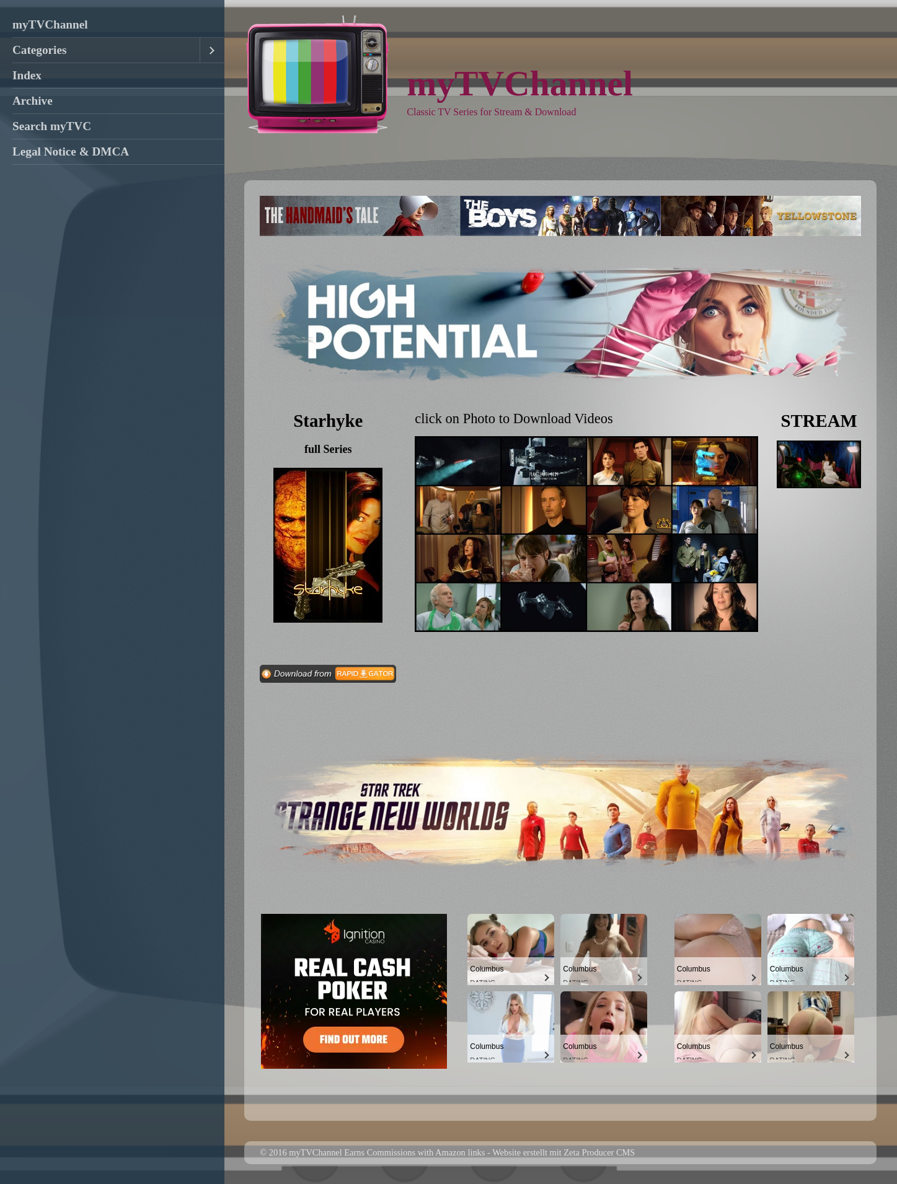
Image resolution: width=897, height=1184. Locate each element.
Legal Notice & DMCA (70, 151)
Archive (32, 100)
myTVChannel (50, 24)
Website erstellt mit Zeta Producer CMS (563, 1152)
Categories (39, 49)
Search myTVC (51, 126)
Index (27, 75)
